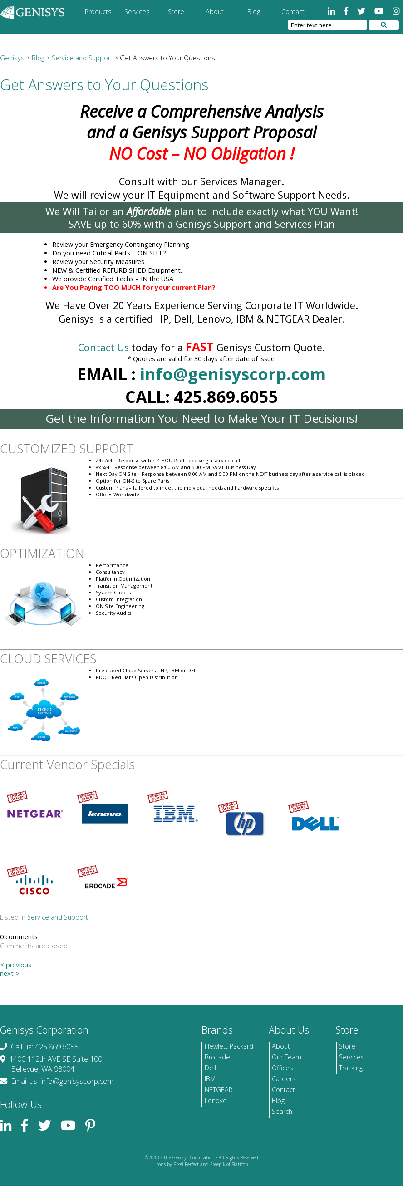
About (215, 11)
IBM (210, 1078)
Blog (253, 11)
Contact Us (103, 347)
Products (98, 11)
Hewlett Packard (229, 1046)
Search (282, 1111)
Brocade (217, 1057)
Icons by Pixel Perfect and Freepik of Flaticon (201, 1164)
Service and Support (57, 917)
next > (10, 973)
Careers (284, 1078)
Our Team (286, 1057)
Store (176, 11)
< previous (15, 965)
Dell (210, 1067)
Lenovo (216, 1100)
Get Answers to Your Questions (104, 84)
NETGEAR (218, 1089)
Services (137, 11)
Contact (293, 11)
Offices (282, 1067)
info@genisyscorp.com (233, 374)
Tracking (351, 1067)
